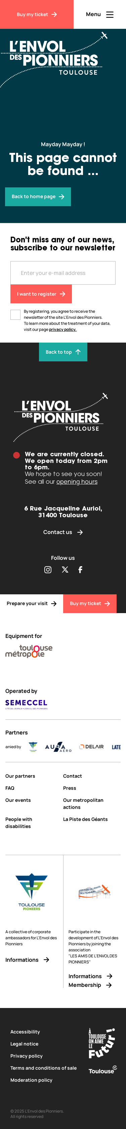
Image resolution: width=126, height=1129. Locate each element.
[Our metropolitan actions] (92, 803)
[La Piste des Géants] (92, 819)
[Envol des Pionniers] (59, 55)
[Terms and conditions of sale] (44, 1067)
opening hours (76, 481)
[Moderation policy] (44, 1079)
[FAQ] (31, 787)
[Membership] (95, 985)
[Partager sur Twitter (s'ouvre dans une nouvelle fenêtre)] (65, 570)
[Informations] (31, 960)
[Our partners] (31, 775)
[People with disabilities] (31, 823)
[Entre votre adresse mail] (63, 273)
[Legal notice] (44, 1043)
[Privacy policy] (44, 1055)
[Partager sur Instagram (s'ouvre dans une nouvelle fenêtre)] (47, 570)
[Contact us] (63, 532)
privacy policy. (63, 329)
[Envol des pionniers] (38, 196)
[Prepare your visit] (31, 603)
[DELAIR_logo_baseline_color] (96, 747)
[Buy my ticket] (37, 14)
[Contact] (92, 775)
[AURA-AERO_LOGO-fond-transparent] (63, 747)
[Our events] (31, 800)
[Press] (92, 787)
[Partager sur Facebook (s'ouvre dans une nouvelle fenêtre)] (80, 570)
